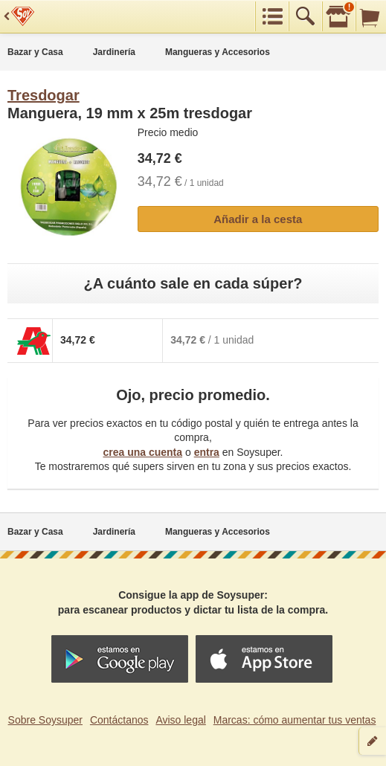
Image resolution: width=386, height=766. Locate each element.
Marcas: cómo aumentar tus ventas (294, 720)
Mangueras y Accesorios (217, 52)
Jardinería (114, 52)
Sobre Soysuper (45, 720)
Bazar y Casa (35, 52)
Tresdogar (43, 95)
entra (206, 452)
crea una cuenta (142, 452)
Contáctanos (119, 720)
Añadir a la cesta (257, 219)
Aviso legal (180, 720)
